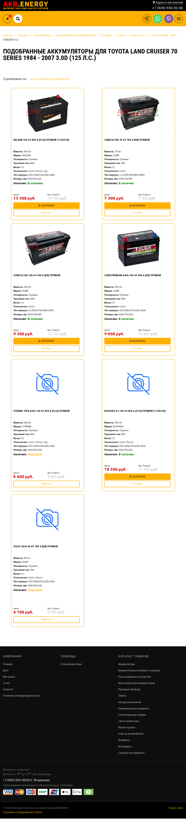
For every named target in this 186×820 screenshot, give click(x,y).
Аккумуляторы (126, 664)
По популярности (56, 79)
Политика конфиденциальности (22, 696)
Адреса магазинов (169, 2)
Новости (8, 689)
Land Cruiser (138, 35)
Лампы (122, 696)
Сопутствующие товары (132, 715)
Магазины (9, 677)
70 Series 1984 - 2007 (163, 35)
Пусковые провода (129, 689)
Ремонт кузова (127, 728)
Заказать (46, 483)
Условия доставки (71, 664)
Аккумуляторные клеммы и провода (139, 670)
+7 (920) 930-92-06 (167, 8)
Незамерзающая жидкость (134, 709)
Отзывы (8, 664)
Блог (6, 670)
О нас (6, 683)
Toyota (121, 35)
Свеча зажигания (128, 722)
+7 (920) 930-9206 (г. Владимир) (26, 781)
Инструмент (125, 747)
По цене (36, 79)
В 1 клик (46, 212)
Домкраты (124, 741)
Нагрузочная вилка (130, 702)
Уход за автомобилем (131, 734)
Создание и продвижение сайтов (22, 813)
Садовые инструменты (131, 754)
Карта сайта (176, 809)
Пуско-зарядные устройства (134, 677)
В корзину (47, 206)
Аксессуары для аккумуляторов (137, 683)
